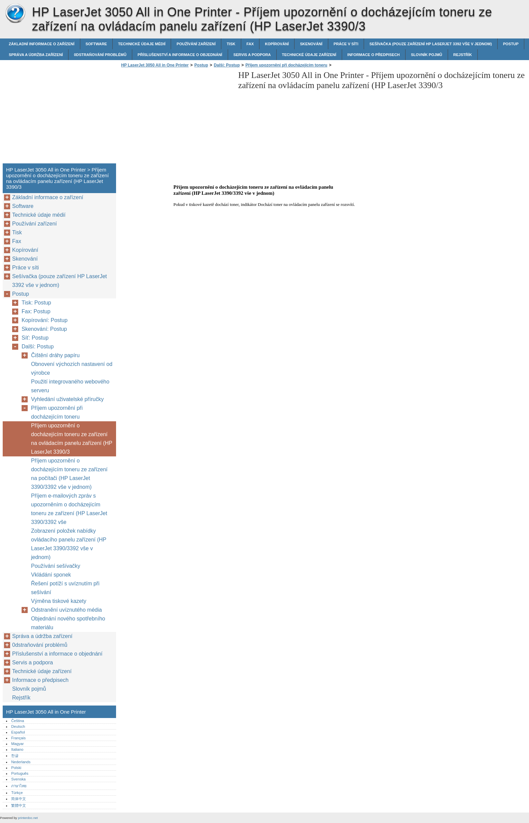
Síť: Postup (35, 338)
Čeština (17, 721)
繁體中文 (18, 805)
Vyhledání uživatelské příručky (67, 399)
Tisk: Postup (36, 303)
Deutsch (18, 726)
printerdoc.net (28, 818)
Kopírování (277, 44)
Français (18, 738)
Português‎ (19, 773)
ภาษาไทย (19, 786)
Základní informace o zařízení (42, 44)
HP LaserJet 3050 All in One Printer (15, 13)
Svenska (18, 779)
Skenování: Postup (44, 329)
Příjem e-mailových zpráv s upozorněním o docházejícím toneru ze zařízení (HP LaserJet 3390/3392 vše (69, 509)
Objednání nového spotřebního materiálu (68, 623)
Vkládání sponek (51, 575)
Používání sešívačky (55, 566)
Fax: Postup (36, 311)
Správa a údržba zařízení (36, 55)
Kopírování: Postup (44, 320)
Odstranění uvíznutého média (66, 610)
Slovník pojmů (426, 55)
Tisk (231, 44)
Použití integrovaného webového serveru (70, 386)
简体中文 (18, 799)
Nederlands (20, 762)
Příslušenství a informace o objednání (180, 55)
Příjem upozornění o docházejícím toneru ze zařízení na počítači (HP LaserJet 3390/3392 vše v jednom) (69, 474)
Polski (16, 768)
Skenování (311, 44)
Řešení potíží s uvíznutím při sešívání (65, 588)
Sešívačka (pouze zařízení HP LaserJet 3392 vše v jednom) (430, 44)
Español (18, 732)
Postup (511, 44)
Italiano (17, 749)
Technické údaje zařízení (309, 55)
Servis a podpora (252, 55)
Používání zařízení (196, 44)
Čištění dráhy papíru (55, 355)
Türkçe (17, 793)
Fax (250, 44)
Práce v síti (346, 44)
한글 (15, 755)
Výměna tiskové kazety (58, 601)
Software (96, 44)
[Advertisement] (176, 117)
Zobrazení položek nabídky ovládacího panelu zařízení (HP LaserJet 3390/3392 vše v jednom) (68, 544)
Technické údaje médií (141, 44)
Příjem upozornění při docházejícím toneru (287, 65)
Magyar (17, 744)
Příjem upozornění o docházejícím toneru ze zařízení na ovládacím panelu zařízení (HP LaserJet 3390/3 (71, 439)
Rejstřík (462, 55)
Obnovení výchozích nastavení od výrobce (71, 368)
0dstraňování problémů (100, 55)
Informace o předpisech (373, 55)
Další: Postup (227, 65)
